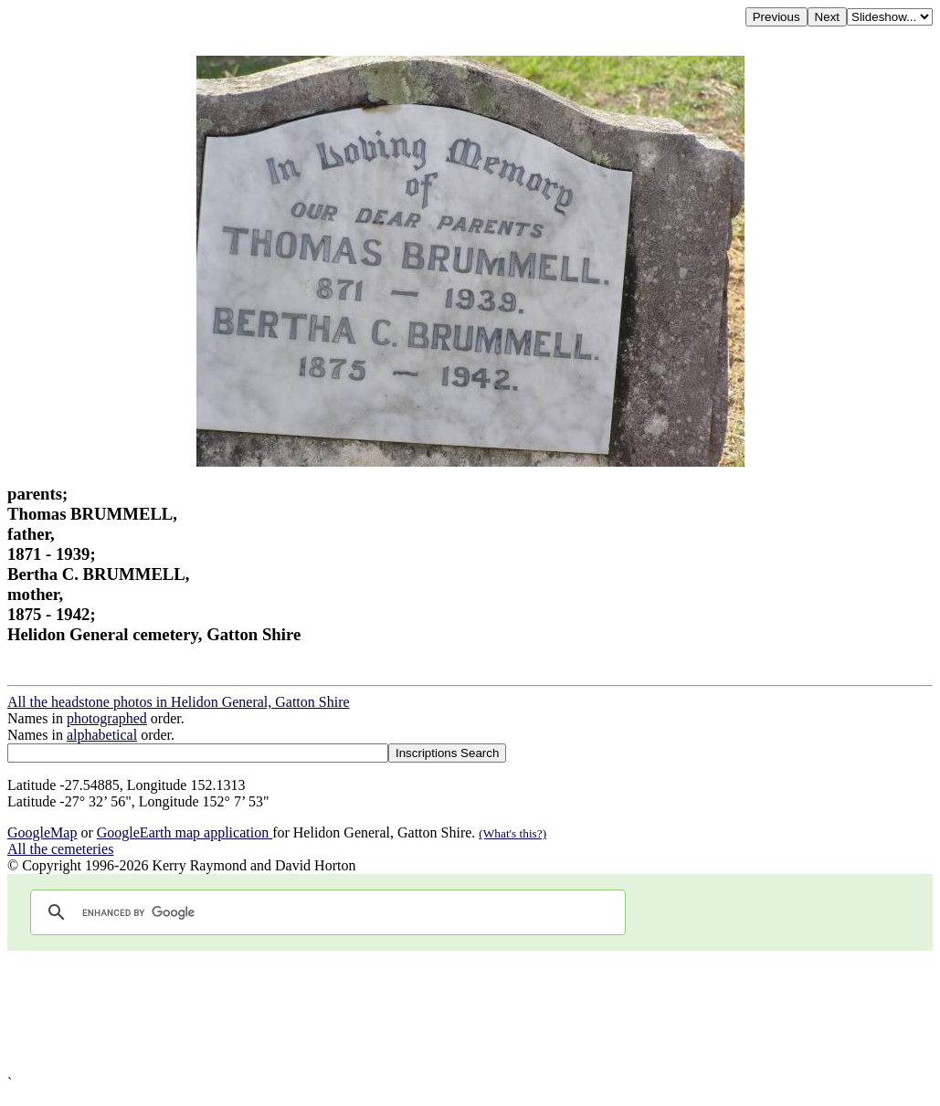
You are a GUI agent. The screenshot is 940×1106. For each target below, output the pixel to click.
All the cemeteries (60, 849)
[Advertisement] (470, 1013)
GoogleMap (42, 832)
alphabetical (102, 735)
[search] (325, 912)
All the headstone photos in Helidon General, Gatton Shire (178, 702)
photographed (107, 718)
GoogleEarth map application (184, 832)
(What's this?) (512, 833)
